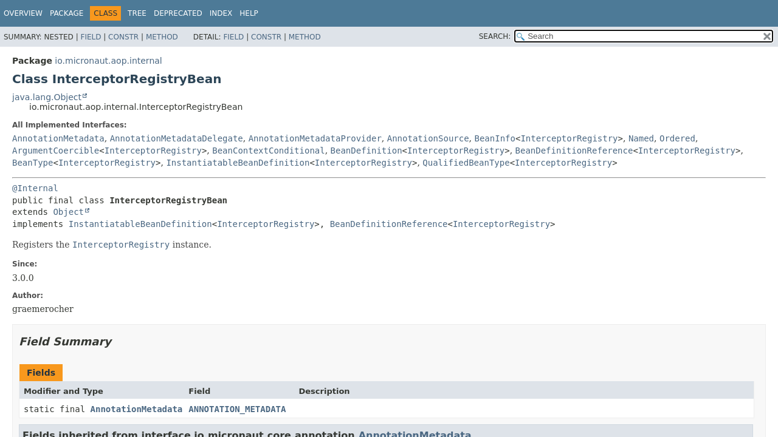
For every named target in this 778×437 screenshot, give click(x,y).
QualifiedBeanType (465, 163)
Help (248, 13)
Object (68, 212)
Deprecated (178, 13)
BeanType (32, 163)
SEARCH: (495, 36)
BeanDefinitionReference (574, 150)
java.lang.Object (46, 97)
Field (90, 37)
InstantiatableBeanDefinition (237, 163)
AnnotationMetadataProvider (315, 138)
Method (162, 37)
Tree (137, 13)
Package (66, 13)
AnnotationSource (428, 138)
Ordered (677, 138)
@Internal (35, 188)
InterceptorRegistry (569, 138)
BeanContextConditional (268, 150)
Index (221, 13)
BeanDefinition (366, 150)
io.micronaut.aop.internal (108, 61)
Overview (23, 13)
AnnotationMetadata (58, 138)
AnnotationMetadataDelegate (176, 138)
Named (641, 138)
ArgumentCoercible (55, 150)
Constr (123, 37)
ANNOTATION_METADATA (237, 409)
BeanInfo (495, 138)
